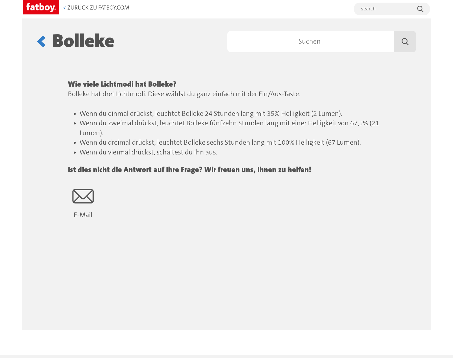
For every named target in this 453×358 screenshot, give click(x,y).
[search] (392, 9)
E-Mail (83, 202)
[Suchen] (321, 41)
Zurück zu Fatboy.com (96, 8)
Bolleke (83, 41)
